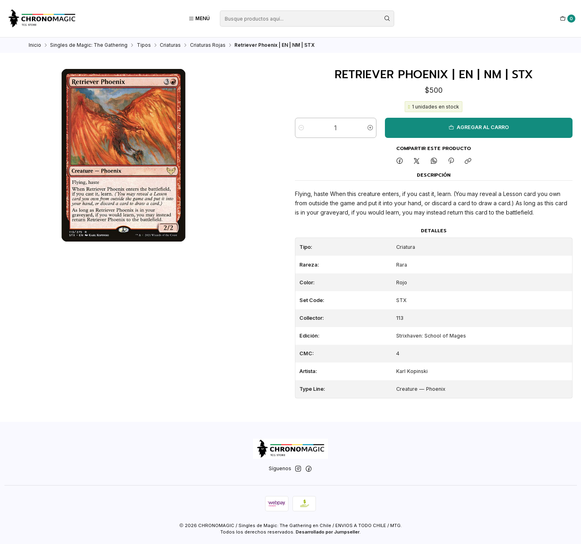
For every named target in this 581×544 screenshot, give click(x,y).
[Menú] (199, 19)
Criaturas (170, 45)
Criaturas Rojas (208, 45)
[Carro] (568, 19)
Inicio (35, 45)
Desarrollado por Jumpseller (327, 532)
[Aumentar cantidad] (370, 128)
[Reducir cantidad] (301, 128)
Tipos (144, 45)
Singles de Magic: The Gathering (88, 45)
